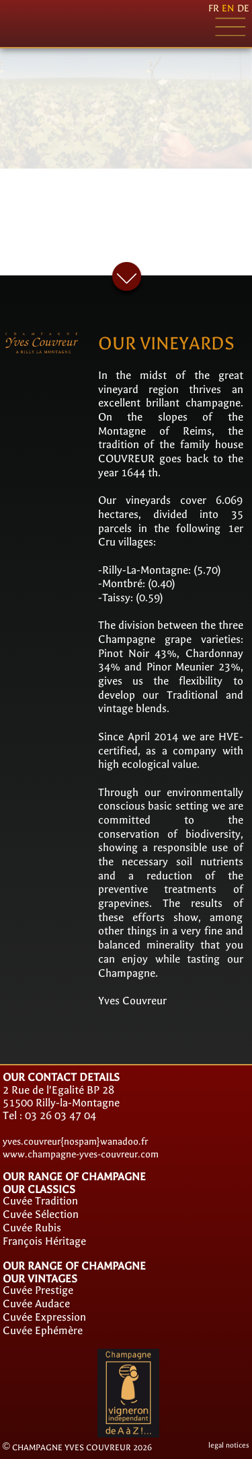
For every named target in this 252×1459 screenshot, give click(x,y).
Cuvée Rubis (32, 1228)
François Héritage (44, 1241)
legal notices (228, 1445)
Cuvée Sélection (41, 1214)
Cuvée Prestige (38, 1290)
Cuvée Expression (44, 1317)
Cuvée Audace (36, 1303)
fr (213, 8)
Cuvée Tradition (40, 1201)
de (243, 8)
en (228, 8)
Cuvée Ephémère (43, 1330)
